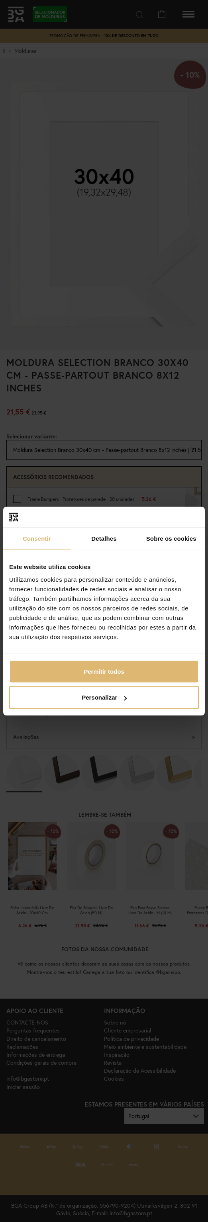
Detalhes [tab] (103, 538)
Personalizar (104, 697)
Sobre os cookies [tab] (171, 538)
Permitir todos (104, 671)
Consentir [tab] (37, 538)
